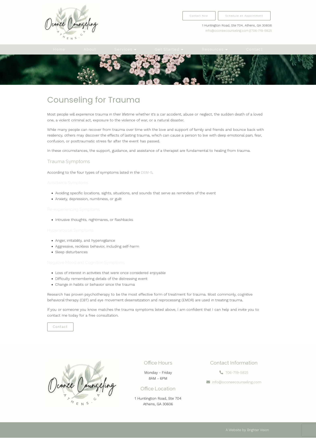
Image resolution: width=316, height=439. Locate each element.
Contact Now (199, 15)
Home (59, 49)
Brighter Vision (258, 431)
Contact (254, 49)
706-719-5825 (261, 31)
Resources (213, 49)
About (90, 49)
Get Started (167, 49)
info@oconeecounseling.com (227, 31)
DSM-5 (146, 172)
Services (123, 49)
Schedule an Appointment (244, 15)
